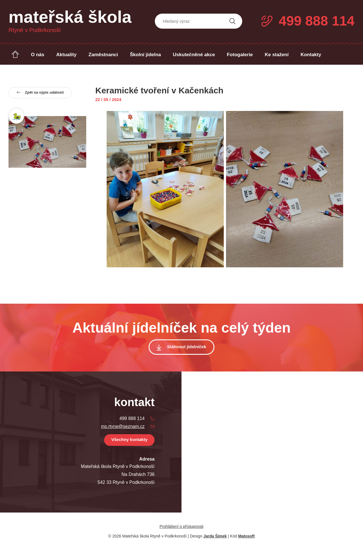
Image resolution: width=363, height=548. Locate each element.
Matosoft (246, 536)
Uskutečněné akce (194, 54)
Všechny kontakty (129, 439)
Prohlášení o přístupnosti (182, 526)
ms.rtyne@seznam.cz (123, 426)
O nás (37, 54)
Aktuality (66, 54)
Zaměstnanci (103, 54)
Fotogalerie (240, 54)
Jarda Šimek (215, 536)
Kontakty (311, 54)
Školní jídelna (145, 54)
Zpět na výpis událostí (40, 92)
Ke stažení (277, 54)
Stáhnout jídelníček (186, 346)
